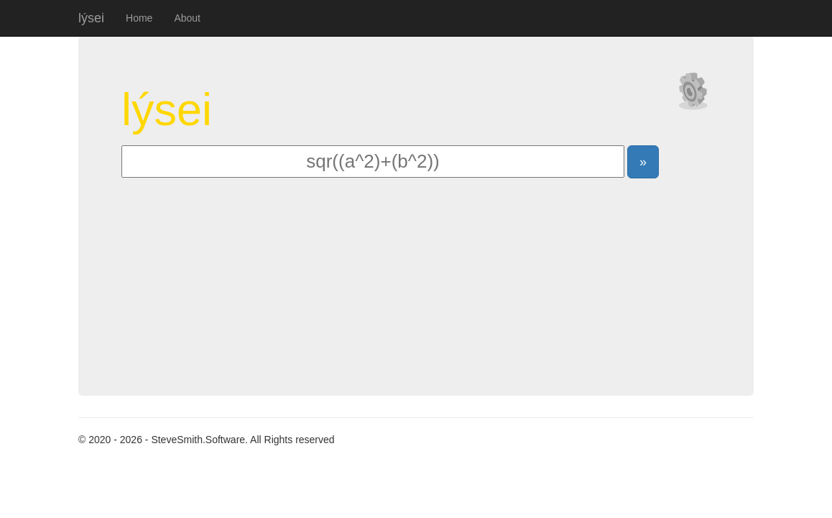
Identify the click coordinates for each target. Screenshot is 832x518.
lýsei (91, 18)
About (187, 18)
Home (139, 18)
